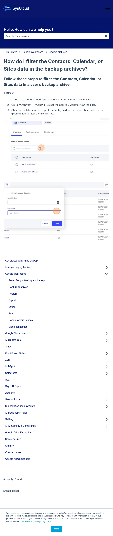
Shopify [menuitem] (9, 445)
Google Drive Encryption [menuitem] (18, 432)
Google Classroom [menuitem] (15, 333)
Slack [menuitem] (8, 346)
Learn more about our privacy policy (35, 521)
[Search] (106, 36)
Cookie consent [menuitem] (13, 452)
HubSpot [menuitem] (10, 366)
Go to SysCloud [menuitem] (12, 479)
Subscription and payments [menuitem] (20, 406)
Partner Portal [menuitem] (12, 399)
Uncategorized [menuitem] (13, 439)
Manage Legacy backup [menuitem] (18, 267)
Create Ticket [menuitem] (11, 490)
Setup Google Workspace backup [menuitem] (27, 280)
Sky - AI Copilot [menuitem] (13, 386)
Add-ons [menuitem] (10, 392)
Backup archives (58, 52)
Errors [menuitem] (12, 306)
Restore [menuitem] (13, 293)
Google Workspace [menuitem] (15, 273)
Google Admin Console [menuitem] (21, 320)
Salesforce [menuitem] (11, 372)
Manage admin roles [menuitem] (16, 412)
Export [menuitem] (12, 300)
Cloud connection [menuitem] (18, 326)
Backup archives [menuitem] (18, 287)
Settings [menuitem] (9, 419)
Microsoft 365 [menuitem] (13, 339)
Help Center (10, 52)
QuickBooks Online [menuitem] (15, 353)
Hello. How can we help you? (28, 29)
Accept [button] (56, 529)
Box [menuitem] (7, 379)
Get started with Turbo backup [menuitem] (21, 260)
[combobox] (53, 36)
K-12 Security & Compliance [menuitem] (20, 425)
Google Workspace (33, 52)
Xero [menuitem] (7, 359)
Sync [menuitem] (11, 313)
